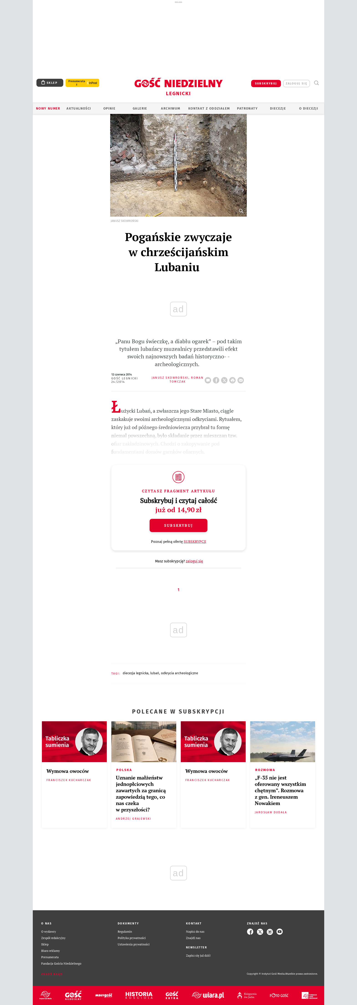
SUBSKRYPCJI (195, 541)
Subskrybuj (178, 525)
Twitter (225, 378)
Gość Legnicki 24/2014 (124, 380)
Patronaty (247, 108)
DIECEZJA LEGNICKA (135, 673)
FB (217, 378)
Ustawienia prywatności (134, 944)
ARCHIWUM (170, 108)
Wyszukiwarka (316, 83)
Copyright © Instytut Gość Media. (266, 973)
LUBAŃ (154, 673)
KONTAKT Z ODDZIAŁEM (209, 108)
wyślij (241, 378)
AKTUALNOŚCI (78, 108)
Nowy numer (48, 108)
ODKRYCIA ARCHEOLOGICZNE (179, 673)
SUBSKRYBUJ (266, 83)
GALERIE (140, 108)
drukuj (233, 378)
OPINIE (109, 108)
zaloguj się (296, 83)
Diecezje (278, 108)
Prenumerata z (76, 83)
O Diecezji (308, 108)
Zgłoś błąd (52, 974)
